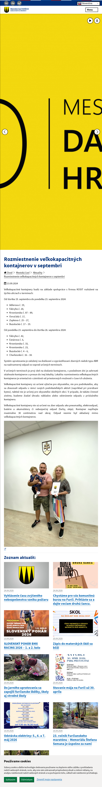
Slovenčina (85, 3)
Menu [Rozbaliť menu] (91, 9)
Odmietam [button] (27, 779)
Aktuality (37, 272)
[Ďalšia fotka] (97, 132)
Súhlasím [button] (10, 779)
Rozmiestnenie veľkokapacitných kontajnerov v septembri (34, 276)
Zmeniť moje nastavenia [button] (49, 779)
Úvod (8, 272)
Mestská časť (22, 272)
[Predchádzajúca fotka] (5, 132)
